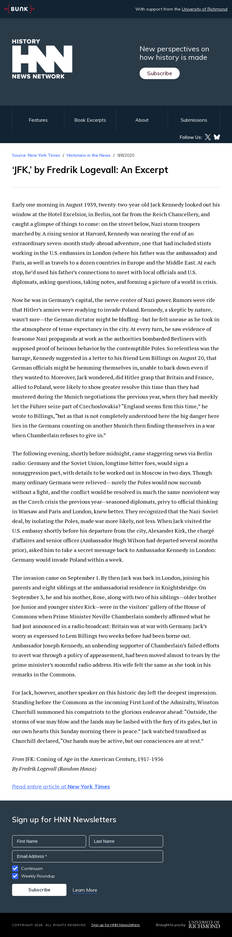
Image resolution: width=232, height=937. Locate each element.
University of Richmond (204, 9)
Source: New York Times (36, 155)
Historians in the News (89, 155)
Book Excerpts (90, 120)
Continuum (32, 868)
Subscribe (159, 73)
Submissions (194, 120)
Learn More (84, 890)
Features (38, 120)
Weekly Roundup (38, 876)
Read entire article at (61, 786)
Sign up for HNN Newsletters (115, 925)
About (142, 120)
